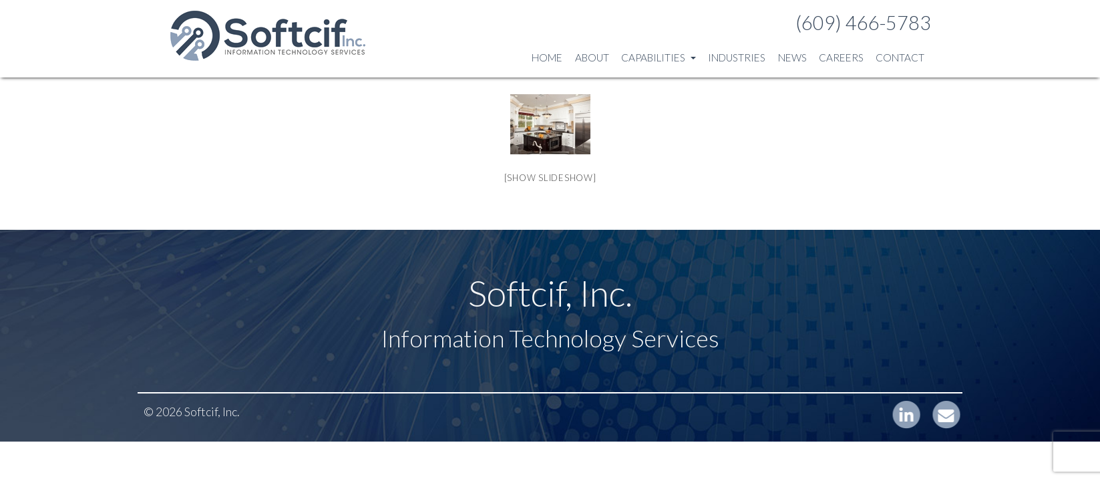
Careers (841, 57)
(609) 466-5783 (863, 22)
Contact (900, 57)
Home (547, 57)
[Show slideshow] (550, 177)
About (592, 57)
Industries (736, 57)
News (792, 57)
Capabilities (658, 57)
